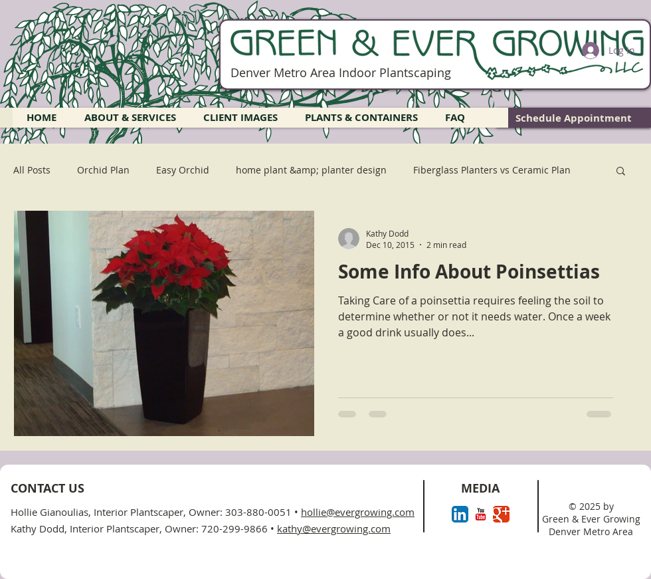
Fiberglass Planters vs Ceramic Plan (492, 170)
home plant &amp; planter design (311, 170)
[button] (620, 172)
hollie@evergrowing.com (358, 512)
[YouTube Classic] (480, 514)
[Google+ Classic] (501, 514)
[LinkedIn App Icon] (460, 514)
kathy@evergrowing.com (334, 528)
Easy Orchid (182, 170)
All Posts (31, 170)
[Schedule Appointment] (573, 118)
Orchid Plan (103, 170)
